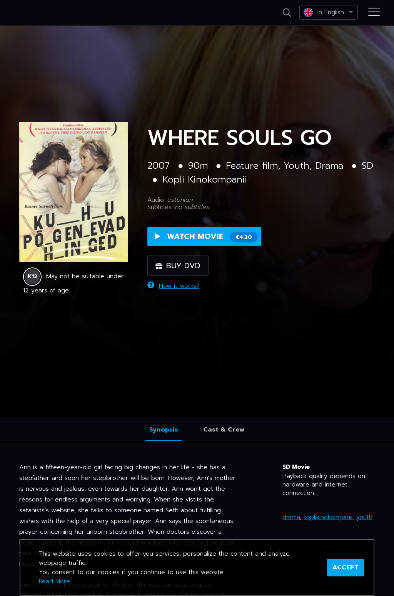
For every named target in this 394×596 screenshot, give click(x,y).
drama (291, 517)
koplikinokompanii (328, 517)
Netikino (38, 13)
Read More (54, 581)
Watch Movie (206, 236)
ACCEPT (345, 567)
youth (364, 517)
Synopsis (163, 429)
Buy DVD (177, 265)
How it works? (173, 286)
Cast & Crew (224, 429)
